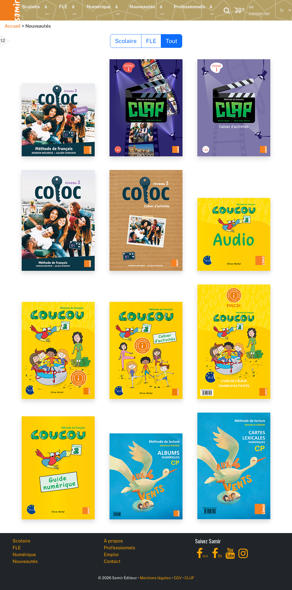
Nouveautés (142, 6)
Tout (171, 41)
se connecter (259, 10)
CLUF (189, 577)
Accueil (13, 26)
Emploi (111, 554)
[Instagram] (243, 556)
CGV (178, 577)
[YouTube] (230, 556)
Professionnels (189, 6)
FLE (63, 6)
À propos (113, 541)
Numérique (99, 6)
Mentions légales (155, 577)
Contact (112, 561)
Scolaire (31, 6)
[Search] (226, 10)
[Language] (284, 10)
